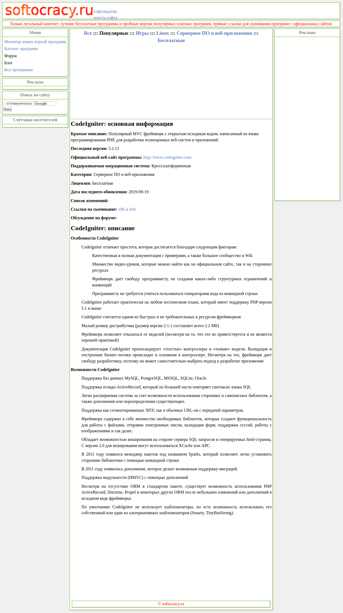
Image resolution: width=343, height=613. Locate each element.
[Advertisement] (307, 118)
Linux (162, 33)
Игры (142, 33)
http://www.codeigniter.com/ (167, 157)
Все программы (18, 69)
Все (88, 33)
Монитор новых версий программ (35, 41)
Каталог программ (21, 48)
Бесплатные (171, 40)
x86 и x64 (127, 209)
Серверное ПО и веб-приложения (214, 33)
